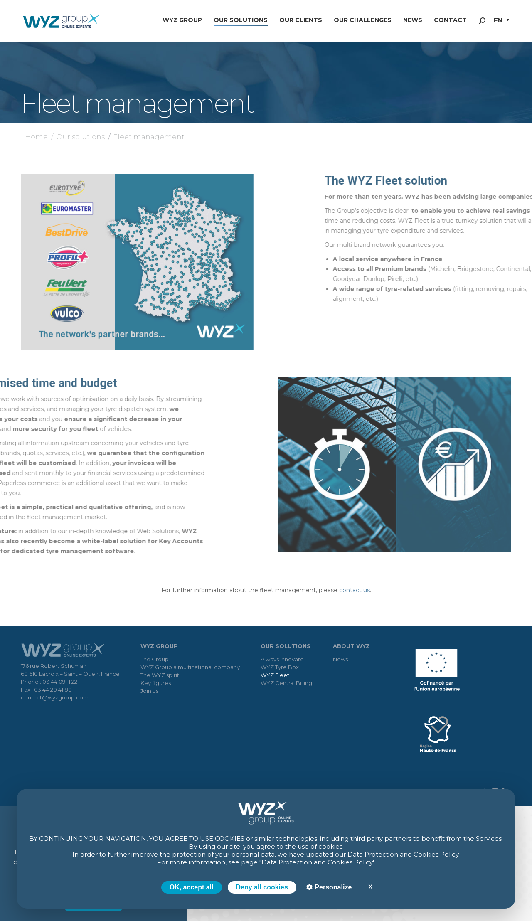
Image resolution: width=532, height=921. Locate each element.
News (340, 659)
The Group (154, 659)
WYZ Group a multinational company (190, 667)
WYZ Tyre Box (280, 667)
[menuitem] (501, 21)
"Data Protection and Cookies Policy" (317, 862)
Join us (149, 690)
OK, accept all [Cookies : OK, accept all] (192, 887)
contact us (354, 590)
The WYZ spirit (159, 675)
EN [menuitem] (498, 20)
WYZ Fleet (275, 675)
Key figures (155, 683)
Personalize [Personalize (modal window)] (332, 887)
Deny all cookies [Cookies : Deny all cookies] (262, 887)
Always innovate (282, 659)
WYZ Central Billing (286, 683)
